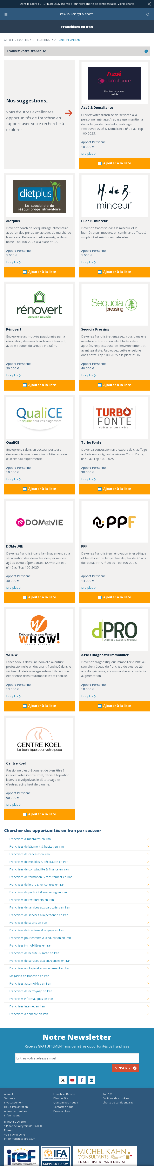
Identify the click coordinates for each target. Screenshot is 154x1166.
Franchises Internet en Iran (27, 1006)
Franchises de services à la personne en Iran (38, 915)
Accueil (9, 40)
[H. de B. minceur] (114, 196)
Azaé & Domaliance (97, 107)
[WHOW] (39, 630)
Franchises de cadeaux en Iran (29, 854)
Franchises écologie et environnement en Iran (39, 968)
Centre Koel (16, 763)
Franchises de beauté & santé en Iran (34, 953)
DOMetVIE (14, 546)
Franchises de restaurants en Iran (31, 900)
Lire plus (88, 153)
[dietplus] (39, 196)
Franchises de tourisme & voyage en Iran (36, 930)
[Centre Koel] (39, 739)
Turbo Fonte (91, 442)
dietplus (13, 221)
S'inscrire (125, 1068)
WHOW (12, 655)
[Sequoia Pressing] (114, 305)
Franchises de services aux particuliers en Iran (39, 907)
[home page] (76, 14)
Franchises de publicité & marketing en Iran (38, 892)
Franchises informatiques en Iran (31, 999)
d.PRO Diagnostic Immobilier (105, 655)
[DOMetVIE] (39, 522)
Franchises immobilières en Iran (30, 945)
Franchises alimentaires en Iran (30, 839)
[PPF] (114, 522)
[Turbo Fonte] (114, 418)
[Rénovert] (39, 305)
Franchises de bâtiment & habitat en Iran (36, 846)
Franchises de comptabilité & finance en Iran (39, 869)
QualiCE (12, 442)
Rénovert (13, 329)
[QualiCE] (39, 418)
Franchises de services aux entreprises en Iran (40, 961)
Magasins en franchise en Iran (29, 976)
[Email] (77, 1058)
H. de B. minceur (94, 221)
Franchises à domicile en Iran (28, 1014)
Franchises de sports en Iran (28, 923)
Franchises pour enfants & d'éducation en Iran (40, 938)
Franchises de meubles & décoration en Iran (38, 862)
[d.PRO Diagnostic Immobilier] (114, 630)
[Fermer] (149, 4)
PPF (84, 546)
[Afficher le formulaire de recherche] (148, 14)
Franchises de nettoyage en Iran (30, 991)
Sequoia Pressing (95, 329)
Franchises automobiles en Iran (30, 983)
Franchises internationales (35, 40)
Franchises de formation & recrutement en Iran (40, 877)
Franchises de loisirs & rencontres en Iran (37, 884)
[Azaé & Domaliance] (114, 83)
